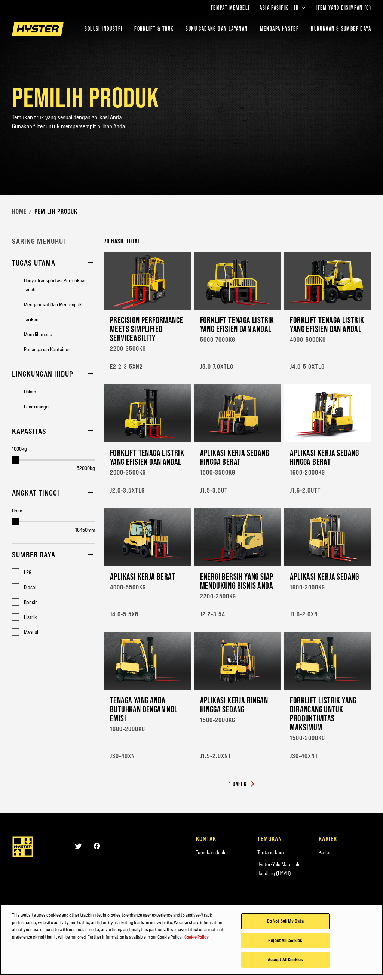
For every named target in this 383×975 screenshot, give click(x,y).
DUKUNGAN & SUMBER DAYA (341, 28)
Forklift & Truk (154, 28)
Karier (325, 852)
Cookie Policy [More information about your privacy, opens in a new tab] (196, 938)
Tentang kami (271, 852)
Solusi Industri (103, 28)
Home (19, 211)
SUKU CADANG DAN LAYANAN (217, 28)
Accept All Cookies (285, 961)
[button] (53, 264)
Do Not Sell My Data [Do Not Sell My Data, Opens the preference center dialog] (285, 922)
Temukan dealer (212, 852)
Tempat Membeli (230, 8)
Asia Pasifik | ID (283, 8)
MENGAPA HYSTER (279, 28)
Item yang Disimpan (343, 8)
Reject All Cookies (285, 941)
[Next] (252, 784)
